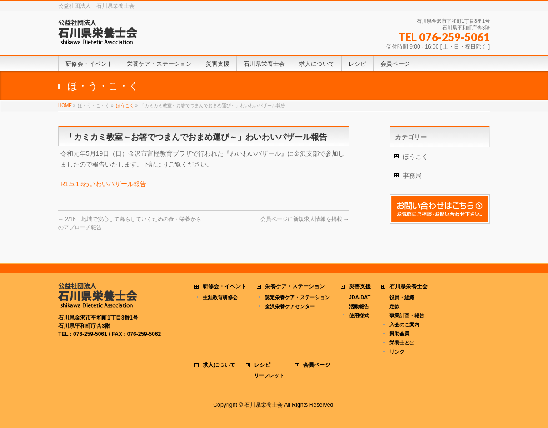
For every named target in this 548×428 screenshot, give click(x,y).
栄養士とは (401, 342)
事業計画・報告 (406, 315)
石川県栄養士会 (408, 287)
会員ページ (316, 365)
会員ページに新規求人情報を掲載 (304, 219)
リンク (396, 351)
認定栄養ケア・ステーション (297, 297)
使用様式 (359, 315)
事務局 (412, 175)
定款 (394, 306)
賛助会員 (399, 333)
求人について (219, 365)
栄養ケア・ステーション (295, 287)
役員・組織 (401, 297)
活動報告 (359, 306)
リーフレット (269, 375)
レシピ (262, 365)
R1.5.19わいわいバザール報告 (103, 183)
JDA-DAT (359, 297)
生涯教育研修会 (220, 297)
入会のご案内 (404, 324)
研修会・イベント (224, 287)
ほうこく (415, 156)
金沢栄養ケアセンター (290, 306)
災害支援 (360, 287)
